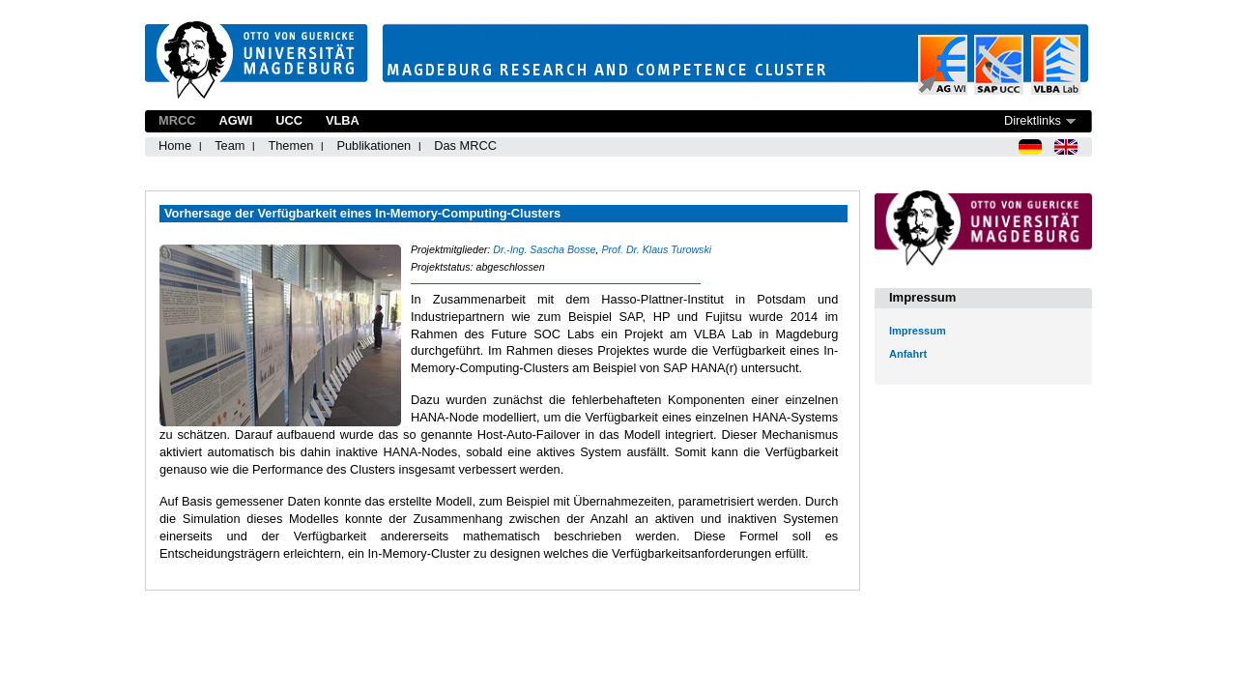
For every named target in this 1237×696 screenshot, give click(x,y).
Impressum (917, 330)
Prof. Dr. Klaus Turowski (656, 249)
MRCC (176, 120)
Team (230, 145)
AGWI (235, 120)
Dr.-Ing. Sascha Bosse (544, 249)
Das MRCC (465, 145)
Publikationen (373, 145)
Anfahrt (908, 354)
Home (174, 145)
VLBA (343, 120)
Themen (290, 145)
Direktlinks (1032, 120)
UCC (288, 120)
